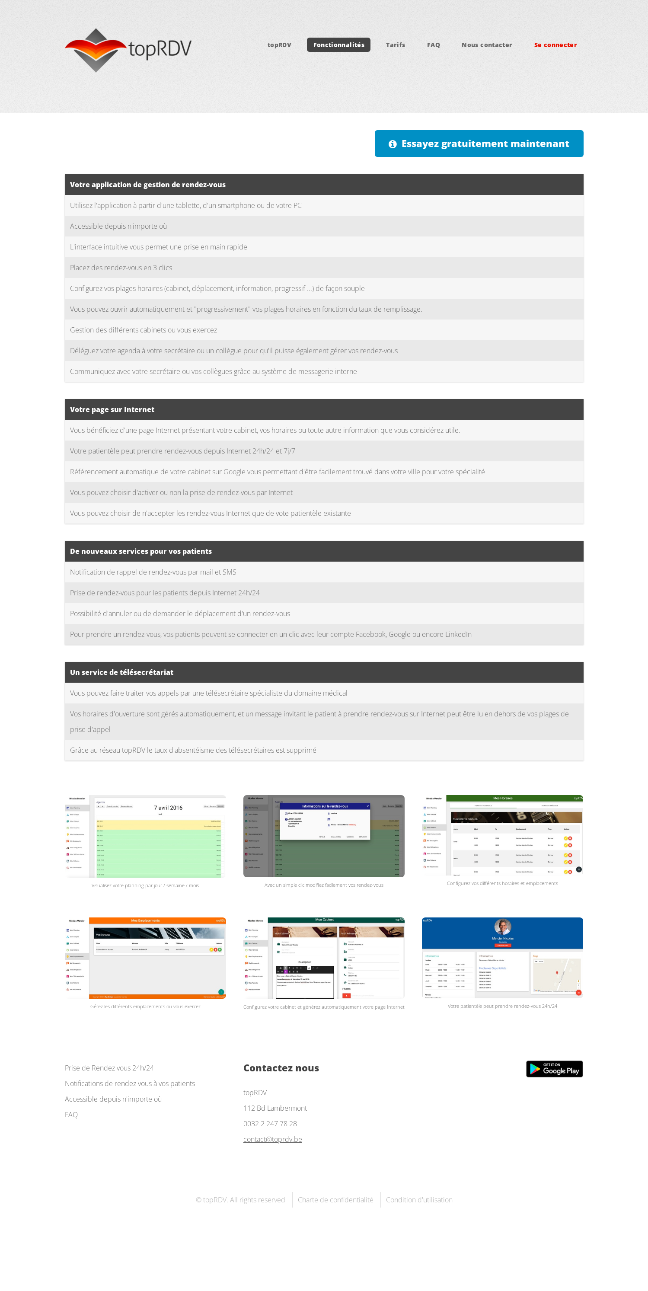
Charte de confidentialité (335, 1200)
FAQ (433, 45)
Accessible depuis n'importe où (113, 1099)
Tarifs (395, 45)
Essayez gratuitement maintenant (485, 143)
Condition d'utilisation (419, 1200)
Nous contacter (487, 45)
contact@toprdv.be (272, 1139)
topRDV (279, 45)
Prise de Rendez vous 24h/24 (109, 1068)
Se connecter (555, 45)
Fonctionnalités (338, 45)
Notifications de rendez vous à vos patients (130, 1083)
